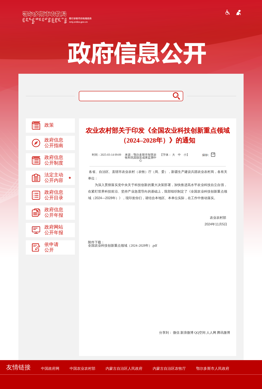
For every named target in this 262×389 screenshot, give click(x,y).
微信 (176, 332)
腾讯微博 (223, 332)
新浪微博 (186, 332)
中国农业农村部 (82, 368)
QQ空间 (200, 332)
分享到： (165, 332)
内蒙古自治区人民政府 (124, 368)
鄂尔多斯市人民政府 (212, 368)
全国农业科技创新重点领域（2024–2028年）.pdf (122, 245)
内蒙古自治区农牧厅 (169, 368)
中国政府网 (50, 368)
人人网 (211, 332)
